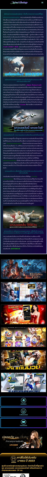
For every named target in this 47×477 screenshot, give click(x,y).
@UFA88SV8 (15, 248)
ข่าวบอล (22, 104)
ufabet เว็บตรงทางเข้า (33, 85)
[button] (42, 2)
